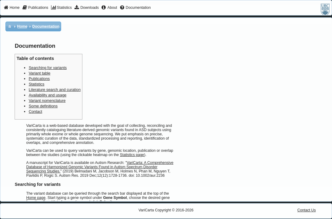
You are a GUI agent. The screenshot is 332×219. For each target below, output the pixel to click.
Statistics (36, 84)
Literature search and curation (55, 89)
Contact (35, 111)
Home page (35, 198)
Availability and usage (47, 95)
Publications (39, 78)
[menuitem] (11, 8)
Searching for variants (48, 67)
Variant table (39, 73)
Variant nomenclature (47, 100)
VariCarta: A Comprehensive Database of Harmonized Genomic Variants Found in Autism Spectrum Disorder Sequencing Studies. (99, 167)
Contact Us (306, 210)
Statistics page (132, 155)
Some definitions (43, 106)
